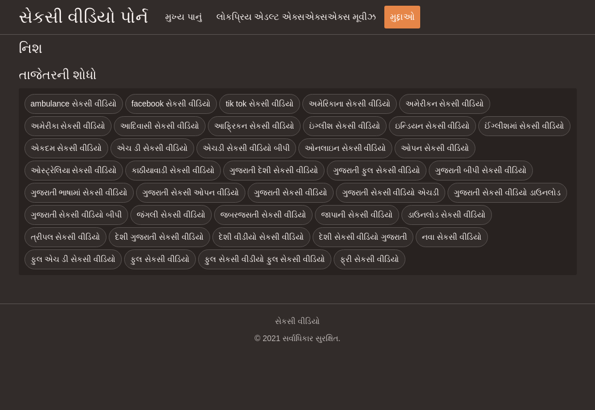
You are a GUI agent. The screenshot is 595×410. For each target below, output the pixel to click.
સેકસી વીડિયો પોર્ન (84, 16)
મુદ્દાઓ (402, 17)
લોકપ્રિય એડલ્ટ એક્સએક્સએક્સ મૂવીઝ (296, 17)
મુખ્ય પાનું (183, 17)
